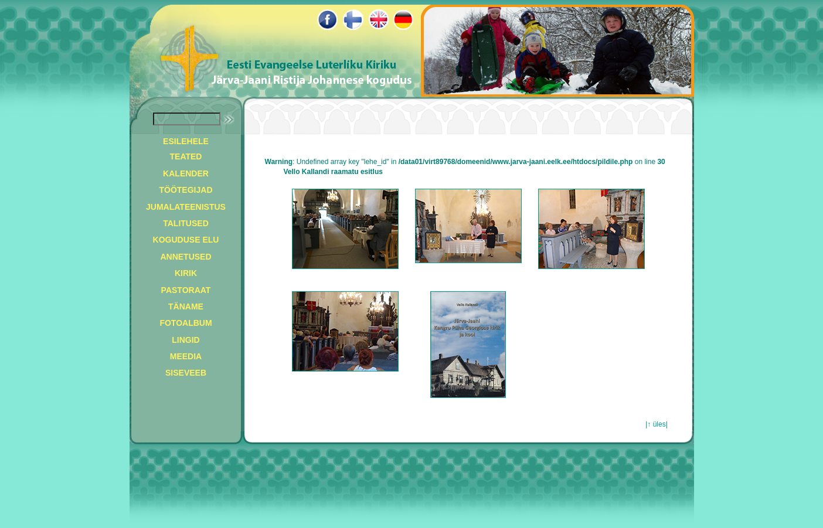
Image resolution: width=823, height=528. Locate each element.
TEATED (186, 156)
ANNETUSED (185, 256)
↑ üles (656, 424)
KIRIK (186, 273)
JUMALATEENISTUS (186, 207)
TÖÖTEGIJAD (185, 190)
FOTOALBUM (185, 323)
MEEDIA (186, 356)
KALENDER (186, 173)
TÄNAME (185, 306)
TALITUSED (186, 223)
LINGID (185, 340)
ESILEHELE (186, 141)
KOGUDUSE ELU (186, 239)
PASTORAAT (186, 290)
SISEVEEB (185, 372)
